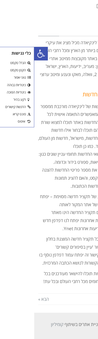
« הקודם (87, 299)
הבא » (9, 299)
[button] (63, 6)
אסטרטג (74, 324)
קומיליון (23, 324)
